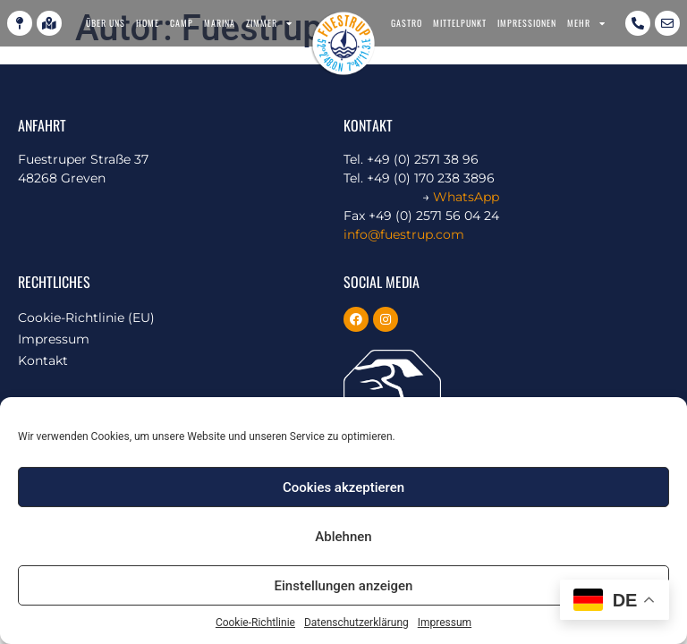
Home (147, 23)
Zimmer (269, 23)
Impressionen (526, 23)
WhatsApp (466, 197)
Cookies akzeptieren (343, 487)
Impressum (444, 622)
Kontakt (43, 360)
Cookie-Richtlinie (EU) (86, 317)
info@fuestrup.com (404, 234)
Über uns (105, 23)
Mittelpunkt (460, 23)
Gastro (406, 23)
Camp (181, 23)
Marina (219, 23)
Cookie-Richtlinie (255, 622)
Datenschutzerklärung (356, 622)
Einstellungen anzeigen (344, 586)
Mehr (586, 23)
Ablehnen (343, 537)
